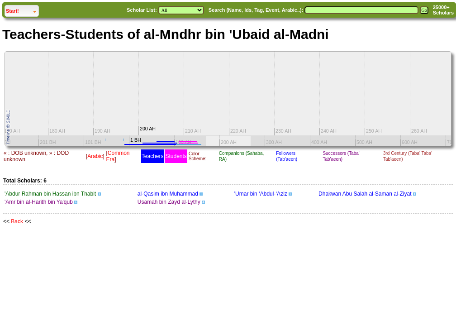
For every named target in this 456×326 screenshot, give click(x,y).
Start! (22, 10)
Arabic (95, 156)
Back (17, 221)
